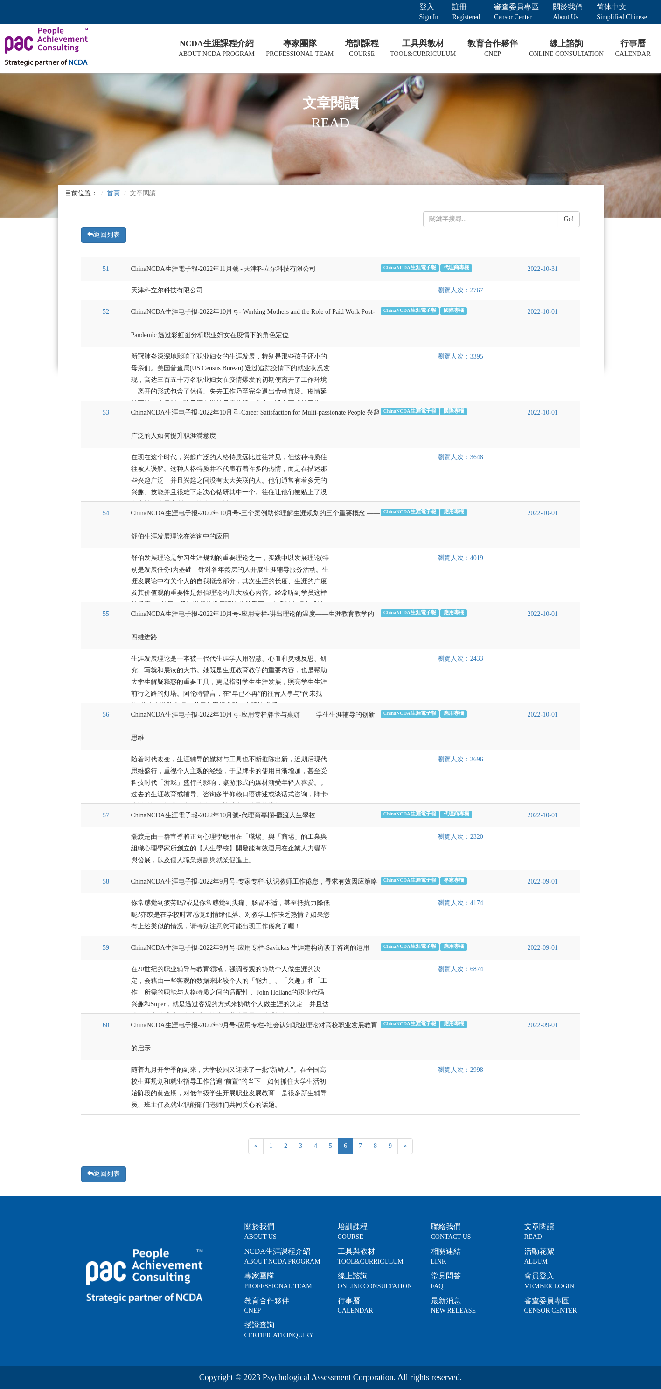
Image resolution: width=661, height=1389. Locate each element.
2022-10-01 (543, 311)
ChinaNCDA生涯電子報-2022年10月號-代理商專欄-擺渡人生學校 (223, 815)
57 (106, 815)
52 (106, 311)
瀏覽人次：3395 (460, 356)
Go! (569, 218)
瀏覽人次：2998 (460, 1069)
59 (106, 947)
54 (106, 513)
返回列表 (103, 234)
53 (106, 412)
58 (106, 881)
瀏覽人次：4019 (460, 557)
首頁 (113, 193)
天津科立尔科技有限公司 (167, 290)
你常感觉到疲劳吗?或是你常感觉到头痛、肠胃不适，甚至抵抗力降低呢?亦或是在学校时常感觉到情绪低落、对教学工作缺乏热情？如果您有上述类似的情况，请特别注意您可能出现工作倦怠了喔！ (230, 914)
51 (106, 268)
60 (106, 1025)
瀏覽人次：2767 (460, 290)
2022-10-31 (543, 268)
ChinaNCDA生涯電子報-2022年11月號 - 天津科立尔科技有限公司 (223, 268)
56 (106, 714)
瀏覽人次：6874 (460, 969)
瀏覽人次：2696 (460, 759)
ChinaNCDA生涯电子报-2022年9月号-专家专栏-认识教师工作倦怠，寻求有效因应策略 (254, 881)
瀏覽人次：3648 (460, 457)
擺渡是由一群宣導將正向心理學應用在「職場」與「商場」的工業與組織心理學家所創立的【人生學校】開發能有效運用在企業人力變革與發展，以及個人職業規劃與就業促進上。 (229, 848)
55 (106, 613)
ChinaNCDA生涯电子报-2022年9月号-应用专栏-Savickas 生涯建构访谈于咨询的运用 (250, 947)
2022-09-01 (543, 881)
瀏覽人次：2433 (460, 658)
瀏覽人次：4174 (460, 902)
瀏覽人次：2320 (460, 836)
